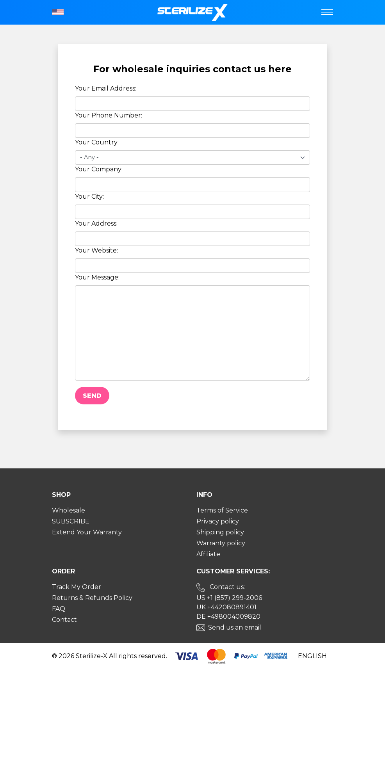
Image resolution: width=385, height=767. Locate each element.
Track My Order (76, 587)
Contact (64, 619)
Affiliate (208, 554)
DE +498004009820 (228, 616)
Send (92, 395)
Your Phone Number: (108, 115)
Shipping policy (220, 532)
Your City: (89, 196)
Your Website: (96, 250)
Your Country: (97, 142)
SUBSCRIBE (70, 521)
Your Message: (97, 277)
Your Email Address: (105, 88)
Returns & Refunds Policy (92, 597)
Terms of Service (222, 510)
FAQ (58, 608)
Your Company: (99, 169)
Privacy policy (217, 521)
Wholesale (68, 510)
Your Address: (96, 223)
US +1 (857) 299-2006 (229, 597)
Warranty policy (220, 543)
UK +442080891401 (226, 607)
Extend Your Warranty (87, 532)
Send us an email (234, 627)
